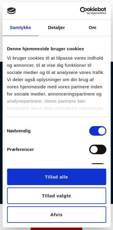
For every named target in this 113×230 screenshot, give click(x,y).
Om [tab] (92, 27)
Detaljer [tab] (56, 27)
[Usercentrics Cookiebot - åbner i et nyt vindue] (80, 11)
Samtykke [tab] (20, 27)
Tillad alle (56, 176)
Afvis (56, 214)
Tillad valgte (56, 195)
